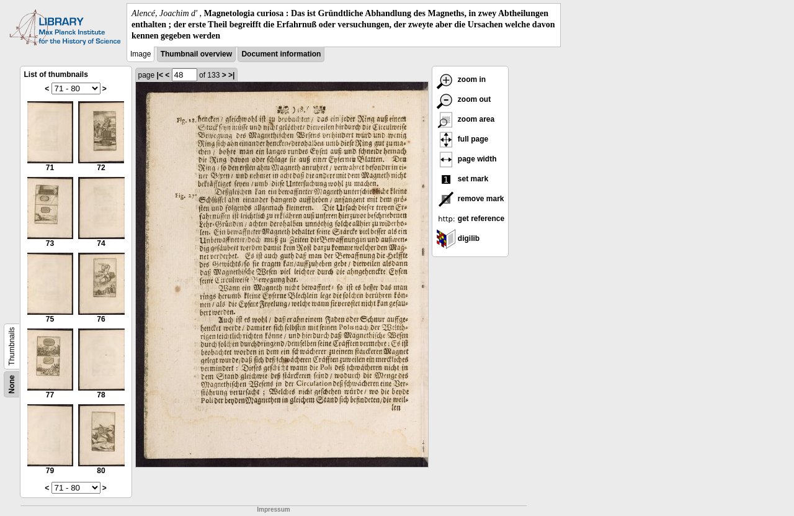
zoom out (463, 99)
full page (462, 139)
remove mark (470, 198)
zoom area (465, 119)
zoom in (461, 79)
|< (160, 75)
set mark (462, 178)
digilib (458, 238)
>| (231, 75)
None (11, 384)
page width (466, 159)
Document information (281, 54)
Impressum (273, 509)
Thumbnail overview (196, 54)
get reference (470, 218)
